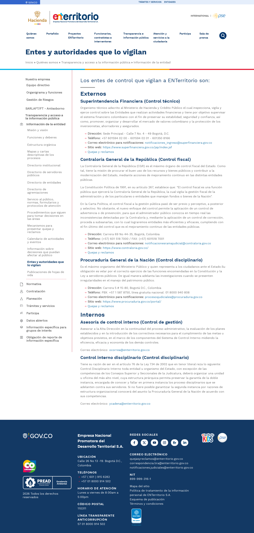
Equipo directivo (38, 85)
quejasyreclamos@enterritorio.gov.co (156, 459)
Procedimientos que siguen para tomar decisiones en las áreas (46, 216)
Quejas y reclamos (101, 152)
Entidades (169, 2)
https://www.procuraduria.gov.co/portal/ (132, 302)
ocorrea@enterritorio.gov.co (129, 350)
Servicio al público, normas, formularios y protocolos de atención (44, 203)
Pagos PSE (219, 15)
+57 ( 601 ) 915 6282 (95, 477)
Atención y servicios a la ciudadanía (161, 37)
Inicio (29, 62)
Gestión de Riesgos (39, 100)
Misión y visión (37, 130)
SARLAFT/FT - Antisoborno (44, 108)
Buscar (223, 35)
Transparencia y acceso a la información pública (95, 62)
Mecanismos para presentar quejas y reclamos (40, 229)
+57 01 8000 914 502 (96, 481)
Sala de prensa (204, 35)
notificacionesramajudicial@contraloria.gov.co (178, 243)
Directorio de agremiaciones (37, 191)
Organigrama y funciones (44, 92)
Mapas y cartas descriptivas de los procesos (40, 155)
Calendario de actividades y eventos (45, 240)
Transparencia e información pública (136, 35)
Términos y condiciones (146, 504)
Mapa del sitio (140, 486)
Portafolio (52, 33)
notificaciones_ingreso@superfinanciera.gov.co (178, 143)
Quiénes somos (31, 35)
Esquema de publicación (147, 499)
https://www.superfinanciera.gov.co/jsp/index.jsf (137, 147)
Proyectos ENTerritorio (75, 35)
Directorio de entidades (44, 182)
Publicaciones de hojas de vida (45, 274)
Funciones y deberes (42, 137)
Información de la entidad (152, 62)
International (200, 16)
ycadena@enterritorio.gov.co (129, 404)
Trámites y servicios (150, 2)
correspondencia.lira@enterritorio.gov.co (159, 463)
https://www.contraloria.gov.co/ (125, 248)
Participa (185, 33)
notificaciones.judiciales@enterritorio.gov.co (161, 468)
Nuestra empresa (37, 79)
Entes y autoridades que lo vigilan (45, 264)
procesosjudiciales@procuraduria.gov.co (173, 297)
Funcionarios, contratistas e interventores (103, 37)
